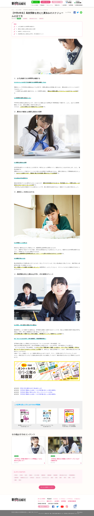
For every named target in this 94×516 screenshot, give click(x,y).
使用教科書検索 (78, 5)
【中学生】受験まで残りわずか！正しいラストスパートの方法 (36, 392)
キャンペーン (50, 5)
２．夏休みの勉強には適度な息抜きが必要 (25, 29)
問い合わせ (79, 512)
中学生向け (70, 498)
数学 (60, 477)
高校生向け (77, 498)
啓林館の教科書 (42, 503)
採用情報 (71, 5)
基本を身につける (33, 18)
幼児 (26, 475)
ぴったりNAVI (35, 5)
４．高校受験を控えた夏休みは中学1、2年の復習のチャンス (30, 33)
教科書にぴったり (24, 477)
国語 (52, 477)
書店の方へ (57, 5)
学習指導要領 (71, 475)
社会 (73, 477)
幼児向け (56, 498)
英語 (20, 480)
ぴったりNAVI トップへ (47, 487)
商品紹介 (43, 5)
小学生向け (63, 498)
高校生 (30, 475)
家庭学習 (41, 18)
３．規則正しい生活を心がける (23, 31)
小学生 (21, 475)
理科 (69, 477)
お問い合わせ (45, 2)
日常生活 (32, 477)
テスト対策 (37, 475)
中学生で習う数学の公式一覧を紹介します (31, 388)
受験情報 (49, 475)
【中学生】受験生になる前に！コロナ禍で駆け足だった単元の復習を (38, 390)
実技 (56, 477)
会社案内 (65, 5)
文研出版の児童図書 (53, 503)
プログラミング (45, 477)
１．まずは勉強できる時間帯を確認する (25, 26)
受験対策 (43, 475)
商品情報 (25, 18)
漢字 (65, 477)
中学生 (19, 18)
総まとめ (38, 477)
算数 (15, 480)
